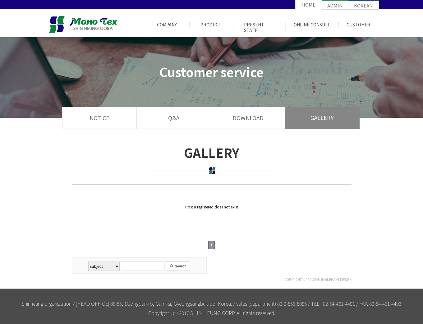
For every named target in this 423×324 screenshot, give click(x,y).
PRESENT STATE (254, 27)
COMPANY (167, 24)
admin (335, 5)
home (308, 4)
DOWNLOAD (248, 118)
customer (358, 24)
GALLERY (322, 117)
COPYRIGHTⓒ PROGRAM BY (297, 279)
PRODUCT (211, 24)
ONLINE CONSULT (312, 24)
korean (363, 5)
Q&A (173, 118)
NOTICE (99, 118)
